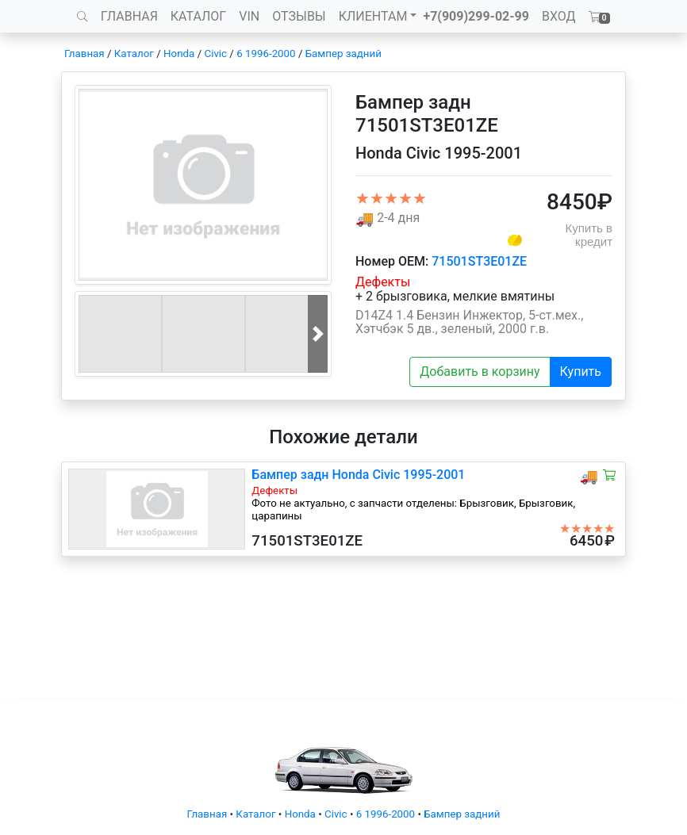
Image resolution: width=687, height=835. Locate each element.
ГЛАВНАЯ (129, 16)
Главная (84, 53)
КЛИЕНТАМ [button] (373, 16)
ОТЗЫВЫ (298, 16)
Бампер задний (343, 53)
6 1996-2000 (265, 53)
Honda (178, 53)
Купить (580, 371)
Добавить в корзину (479, 371)
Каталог (134, 53)
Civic (215, 53)
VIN (249, 16)
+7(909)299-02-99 (476, 16)
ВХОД (559, 16)
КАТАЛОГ (198, 16)
